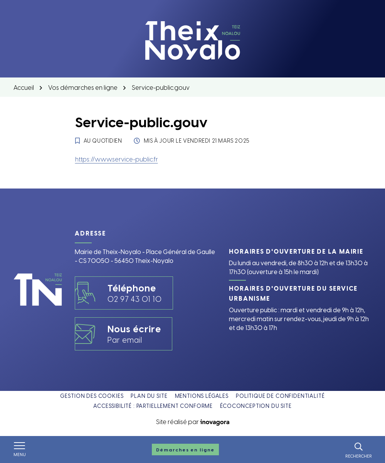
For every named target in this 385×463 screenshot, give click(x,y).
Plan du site (149, 395)
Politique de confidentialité (280, 395)
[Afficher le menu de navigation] (19, 449)
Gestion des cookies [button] (91, 395)
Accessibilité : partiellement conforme (153, 405)
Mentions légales (202, 395)
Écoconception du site (256, 405)
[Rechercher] (358, 449)
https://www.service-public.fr (116, 159)
